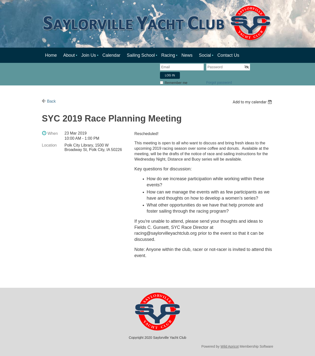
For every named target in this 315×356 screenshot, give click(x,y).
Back (51, 101)
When (52, 133)
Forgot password (219, 82)
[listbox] (253, 102)
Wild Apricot (229, 346)
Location (49, 145)
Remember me (176, 83)
